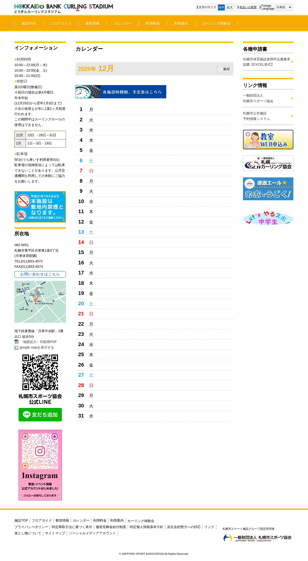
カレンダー (123, 23)
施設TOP (29, 23)
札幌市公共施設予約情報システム (256, 115)
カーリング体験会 (217, 23)
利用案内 (181, 23)
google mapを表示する (37, 347)
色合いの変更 (248, 7)
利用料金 (153, 23)
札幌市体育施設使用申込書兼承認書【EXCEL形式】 (266, 61)
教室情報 (93, 23)
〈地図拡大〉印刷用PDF (38, 342)
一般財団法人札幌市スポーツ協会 (258, 98)
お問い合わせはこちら (40, 274)
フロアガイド (60, 23)
